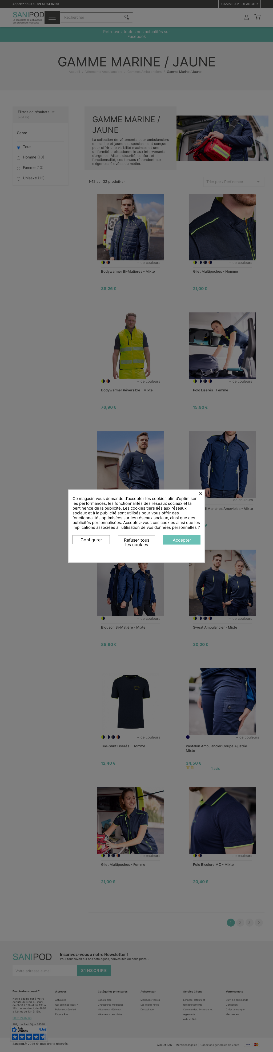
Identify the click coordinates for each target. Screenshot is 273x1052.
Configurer (91, 539)
